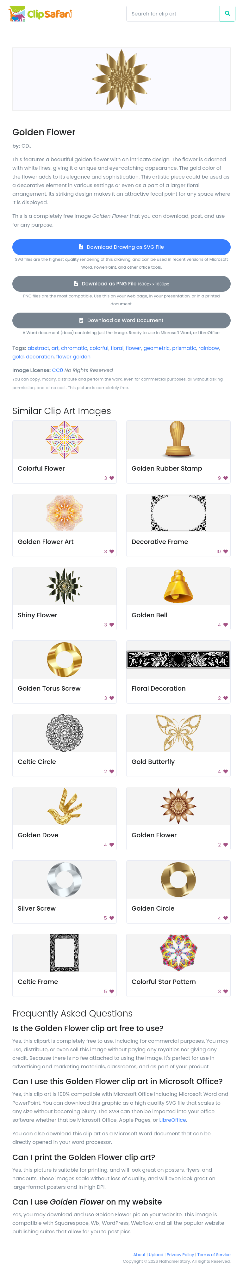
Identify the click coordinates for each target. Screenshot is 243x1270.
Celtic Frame (38, 981)
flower (133, 348)
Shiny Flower (37, 615)
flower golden (73, 356)
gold (18, 356)
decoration (40, 356)
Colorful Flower (41, 468)
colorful (99, 348)
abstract (38, 348)
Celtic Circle (37, 761)
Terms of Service (214, 1254)
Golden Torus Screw (49, 688)
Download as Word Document (121, 320)
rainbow (208, 348)
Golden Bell (149, 615)
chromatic (74, 348)
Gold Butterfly (153, 761)
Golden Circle (153, 908)
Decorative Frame (160, 541)
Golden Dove (38, 835)
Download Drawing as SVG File (121, 247)
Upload (156, 1254)
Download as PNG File (121, 283)
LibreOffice (172, 1120)
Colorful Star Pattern (164, 981)
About (140, 1254)
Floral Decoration (159, 688)
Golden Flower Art (46, 541)
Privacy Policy (180, 1254)
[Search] (173, 13)
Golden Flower (154, 835)
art (55, 348)
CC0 (57, 370)
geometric (157, 348)
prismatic (184, 348)
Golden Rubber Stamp (167, 468)
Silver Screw (37, 908)
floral (117, 348)
